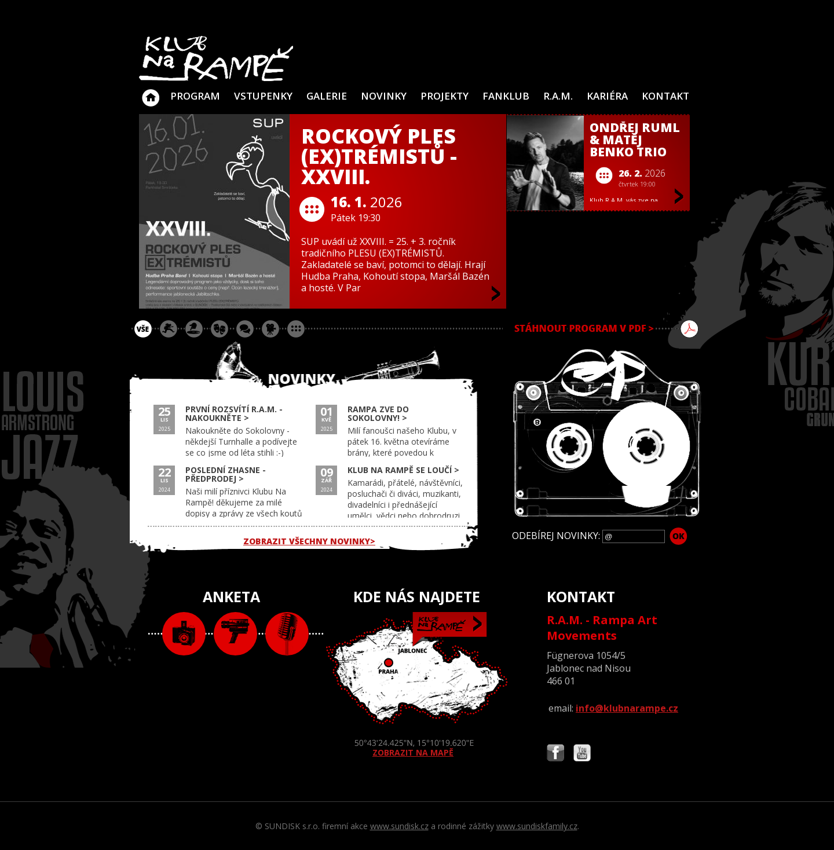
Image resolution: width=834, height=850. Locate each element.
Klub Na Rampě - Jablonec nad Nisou (150, 92)
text (287, 633)
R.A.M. (558, 95)
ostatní (296, 328)
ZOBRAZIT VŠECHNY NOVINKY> (309, 541)
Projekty (444, 95)
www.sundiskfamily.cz (536, 825)
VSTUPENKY (263, 95)
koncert (168, 328)
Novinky (384, 95)
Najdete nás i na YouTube (582, 754)
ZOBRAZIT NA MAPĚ (417, 685)
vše (143, 328)
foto (184, 633)
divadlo (219, 328)
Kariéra (607, 95)
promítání (270, 328)
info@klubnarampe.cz (627, 708)
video (235, 633)
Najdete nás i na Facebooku (555, 754)
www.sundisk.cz (399, 825)
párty (194, 328)
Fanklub (505, 95)
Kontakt (665, 95)
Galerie (326, 95)
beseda (245, 328)
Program (195, 95)
